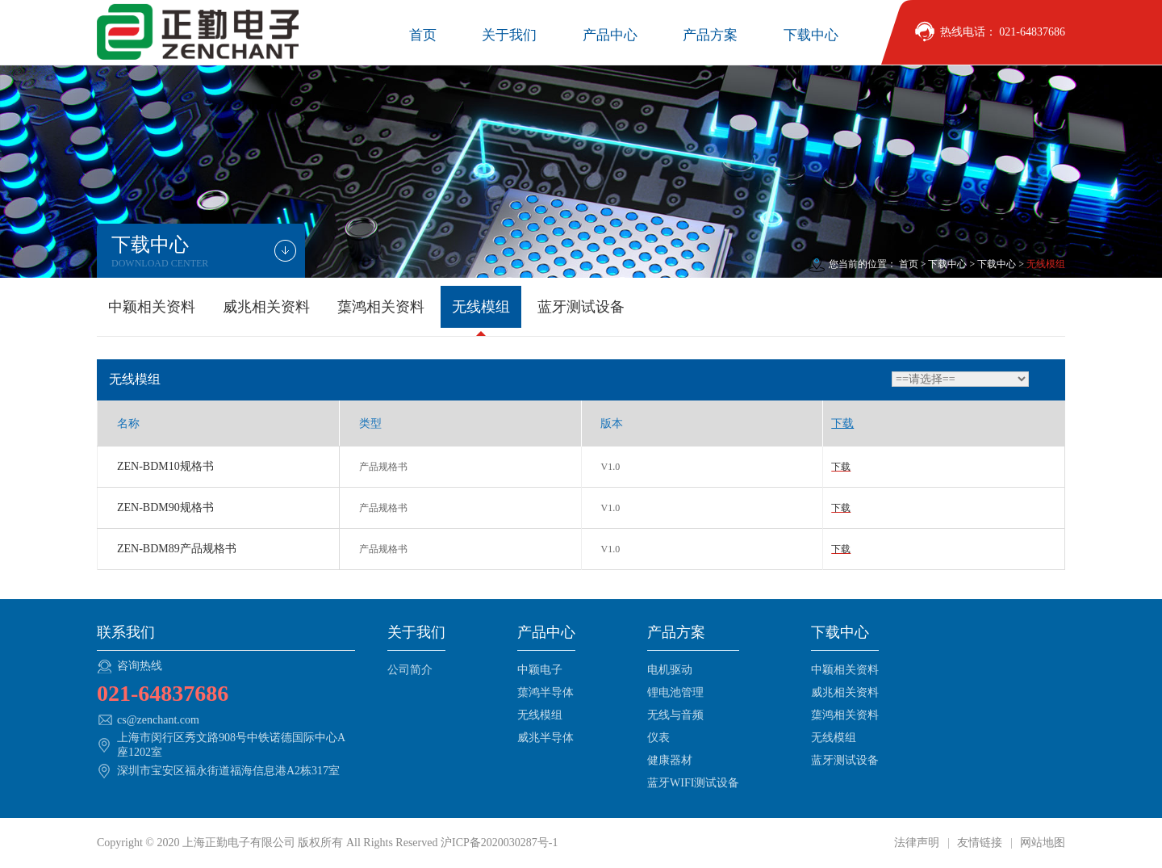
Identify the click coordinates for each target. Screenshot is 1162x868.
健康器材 (669, 760)
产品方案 (710, 35)
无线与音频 (675, 715)
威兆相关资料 (266, 307)
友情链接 (980, 843)
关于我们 (509, 35)
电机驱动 (669, 670)
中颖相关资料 (151, 307)
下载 (841, 466)
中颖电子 (539, 670)
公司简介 (410, 670)
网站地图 (1042, 843)
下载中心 (811, 35)
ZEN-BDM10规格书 (165, 466)
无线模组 (481, 307)
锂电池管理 (675, 692)
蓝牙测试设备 (581, 307)
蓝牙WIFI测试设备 (693, 783)
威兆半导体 (545, 738)
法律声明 (918, 843)
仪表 (658, 738)
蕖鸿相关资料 (380, 307)
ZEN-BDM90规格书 (165, 507)
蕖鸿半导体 (545, 692)
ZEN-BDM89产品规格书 (176, 549)
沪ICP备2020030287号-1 (499, 843)
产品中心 (610, 35)
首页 (423, 35)
